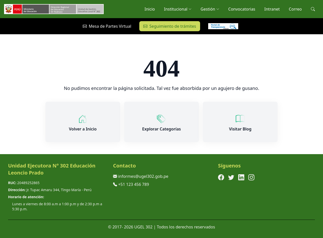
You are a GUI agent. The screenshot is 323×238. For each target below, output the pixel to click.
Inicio (150, 9)
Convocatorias (241, 9)
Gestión (210, 9)
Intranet (272, 9)
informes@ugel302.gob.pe (143, 176)
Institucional (178, 9)
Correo (295, 9)
